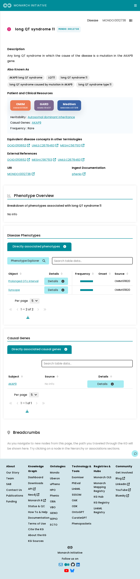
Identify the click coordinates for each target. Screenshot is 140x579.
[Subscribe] (61, 564)
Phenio (54, 495)
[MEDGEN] (69, 105)
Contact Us (14, 490)
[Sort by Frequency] (92, 273)
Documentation (38, 518)
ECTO (53, 525)
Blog (120, 478)
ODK (74, 506)
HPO (53, 490)
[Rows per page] (35, 300)
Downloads (35, 483)
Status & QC (36, 506)
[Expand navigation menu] (135, 5)
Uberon (55, 478)
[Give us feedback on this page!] (135, 453)
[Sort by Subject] (21, 376)
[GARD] (44, 105)
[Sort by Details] (61, 273)
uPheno (55, 484)
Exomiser (78, 477)
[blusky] (72, 570)
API (32, 489)
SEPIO (54, 519)
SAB (8, 484)
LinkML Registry (99, 510)
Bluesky (122, 495)
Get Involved (124, 472)
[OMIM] (20, 105)
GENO (54, 513)
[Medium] (66, 564)
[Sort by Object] (20, 273)
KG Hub (99, 497)
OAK (74, 500)
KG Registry (101, 502)
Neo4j (33, 495)
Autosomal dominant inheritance (51, 117)
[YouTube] (66, 570)
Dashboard (35, 477)
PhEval (76, 483)
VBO (53, 507)
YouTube (123, 490)
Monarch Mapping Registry (100, 487)
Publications (14, 495)
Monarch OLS (102, 477)
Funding (11, 501)
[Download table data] (27, 317)
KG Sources (36, 541)
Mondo (54, 472)
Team (10, 478)
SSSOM (76, 495)
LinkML (76, 489)
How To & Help (38, 512)
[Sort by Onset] (109, 273)
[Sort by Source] (127, 273)
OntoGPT (78, 512)
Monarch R (37, 500)
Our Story (12, 472)
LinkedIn (123, 484)
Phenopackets (81, 523)
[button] (85, 281)
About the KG (37, 535)
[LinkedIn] (78, 564)
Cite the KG (36, 529)
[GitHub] (73, 564)
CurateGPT (79, 518)
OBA (53, 501)
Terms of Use (37, 523)
